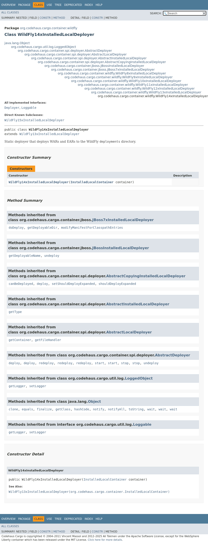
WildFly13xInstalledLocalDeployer (49, 134)
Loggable (28, 107)
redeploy (46, 363)
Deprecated (73, 4)
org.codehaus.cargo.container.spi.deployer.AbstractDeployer (65, 50)
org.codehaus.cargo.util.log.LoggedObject (43, 47)
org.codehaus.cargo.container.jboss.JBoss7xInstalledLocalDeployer (103, 69)
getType (15, 312)
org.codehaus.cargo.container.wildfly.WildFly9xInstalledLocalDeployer (118, 77)
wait (151, 409)
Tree (58, 4)
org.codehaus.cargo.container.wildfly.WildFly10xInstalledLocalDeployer (126, 81)
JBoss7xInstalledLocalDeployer (123, 220)
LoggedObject (139, 378)
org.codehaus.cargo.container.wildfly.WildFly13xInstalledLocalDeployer (146, 92)
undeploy (51, 255)
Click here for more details (105, 539)
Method (59, 17)
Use (49, 4)
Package (24, 4)
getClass (63, 409)
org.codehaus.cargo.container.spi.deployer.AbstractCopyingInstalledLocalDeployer (102, 62)
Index (89, 4)
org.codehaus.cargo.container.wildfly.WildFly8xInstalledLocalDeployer (112, 73)
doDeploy (16, 227)
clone (13, 409)
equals (27, 409)
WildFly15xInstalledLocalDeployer (34, 120)
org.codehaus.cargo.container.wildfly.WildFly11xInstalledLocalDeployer (133, 84)
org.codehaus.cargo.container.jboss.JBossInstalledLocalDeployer (94, 66)
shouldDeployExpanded (117, 284)
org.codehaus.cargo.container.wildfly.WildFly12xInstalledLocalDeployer (139, 88)
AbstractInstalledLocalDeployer (137, 304)
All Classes (10, 12)
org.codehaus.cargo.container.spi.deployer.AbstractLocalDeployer (75, 54)
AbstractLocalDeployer (129, 332)
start (99, 363)
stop (125, 363)
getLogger (17, 386)
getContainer (20, 340)
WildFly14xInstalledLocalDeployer (39, 182)
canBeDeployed (21, 284)
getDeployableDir (42, 227)
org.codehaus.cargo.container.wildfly (48, 28)
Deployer (11, 107)
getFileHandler (48, 340)
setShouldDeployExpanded (73, 284)
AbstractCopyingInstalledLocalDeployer (146, 276)
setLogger (37, 386)
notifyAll (116, 409)
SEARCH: (156, 13)
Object (94, 401)
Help (99, 4)
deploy (42, 284)
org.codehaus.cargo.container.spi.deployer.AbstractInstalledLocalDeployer (88, 58)
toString (136, 409)
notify (98, 409)
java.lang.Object (17, 43)
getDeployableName (24, 255)
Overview (8, 4)
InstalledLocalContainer (92, 182)
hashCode (81, 409)
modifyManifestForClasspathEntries (92, 227)
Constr (45, 17)
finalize (44, 409)
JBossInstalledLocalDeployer (120, 248)
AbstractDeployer (172, 355)
